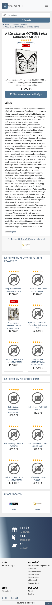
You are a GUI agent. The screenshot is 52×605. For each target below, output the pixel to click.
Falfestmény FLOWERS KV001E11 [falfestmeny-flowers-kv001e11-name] (37, 408)
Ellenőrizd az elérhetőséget (26, 94)
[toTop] (48, 603)
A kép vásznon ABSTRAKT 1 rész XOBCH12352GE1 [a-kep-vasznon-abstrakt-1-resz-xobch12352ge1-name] (14, 325)
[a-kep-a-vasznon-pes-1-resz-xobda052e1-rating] (13, 271)
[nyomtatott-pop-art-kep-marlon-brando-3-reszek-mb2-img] (37, 313)
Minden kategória (34, 571)
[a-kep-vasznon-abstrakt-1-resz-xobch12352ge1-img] (13, 314)
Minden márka (33, 574)
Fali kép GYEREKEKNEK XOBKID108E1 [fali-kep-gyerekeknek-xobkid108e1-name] (37, 444)
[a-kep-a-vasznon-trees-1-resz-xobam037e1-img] (37, 280)
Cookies (31, 594)
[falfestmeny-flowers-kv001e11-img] (37, 398)
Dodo (4, 598)
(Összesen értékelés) (26, 43)
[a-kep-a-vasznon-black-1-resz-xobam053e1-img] (13, 350)
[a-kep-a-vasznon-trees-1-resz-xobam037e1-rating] (37, 271)
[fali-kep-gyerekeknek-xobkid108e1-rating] (37, 426)
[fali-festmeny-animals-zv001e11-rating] (13, 426)
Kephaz (13, 232)
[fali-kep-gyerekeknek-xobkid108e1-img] (37, 435)
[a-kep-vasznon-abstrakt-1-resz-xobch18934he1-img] (37, 350)
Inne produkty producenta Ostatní (22, 379)
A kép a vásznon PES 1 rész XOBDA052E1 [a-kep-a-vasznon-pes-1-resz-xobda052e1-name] (14, 290)
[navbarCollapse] (46, 5)
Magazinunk (6, 591)
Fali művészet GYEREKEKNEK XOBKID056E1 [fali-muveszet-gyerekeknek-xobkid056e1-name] (14, 409)
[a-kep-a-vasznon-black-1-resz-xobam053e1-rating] (13, 342)
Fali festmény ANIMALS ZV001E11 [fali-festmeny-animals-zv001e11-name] (13, 444)
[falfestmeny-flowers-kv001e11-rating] (37, 389)
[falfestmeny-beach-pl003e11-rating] (37, 460)
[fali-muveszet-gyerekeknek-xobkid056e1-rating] (13, 389)
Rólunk (30, 591)
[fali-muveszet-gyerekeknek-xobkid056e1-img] (13, 398)
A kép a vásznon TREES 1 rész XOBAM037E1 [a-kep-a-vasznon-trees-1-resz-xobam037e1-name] (37, 290)
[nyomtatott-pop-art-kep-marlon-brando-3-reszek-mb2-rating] (37, 305)
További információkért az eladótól (26, 243)
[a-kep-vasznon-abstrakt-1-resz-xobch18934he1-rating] (37, 342)
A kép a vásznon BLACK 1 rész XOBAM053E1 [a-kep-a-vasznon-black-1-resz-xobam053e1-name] (13, 360)
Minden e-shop (33, 577)
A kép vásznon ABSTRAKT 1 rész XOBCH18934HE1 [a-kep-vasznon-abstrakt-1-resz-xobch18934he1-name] (38, 362)
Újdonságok (32, 580)
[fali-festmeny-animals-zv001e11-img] (13, 435)
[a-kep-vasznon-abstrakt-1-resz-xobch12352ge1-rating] (13, 305)
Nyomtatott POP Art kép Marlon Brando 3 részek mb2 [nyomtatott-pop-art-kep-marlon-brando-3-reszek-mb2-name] (37, 325)
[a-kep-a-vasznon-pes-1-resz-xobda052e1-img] (13, 280)
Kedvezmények (33, 583)
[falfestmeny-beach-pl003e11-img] (37, 468)
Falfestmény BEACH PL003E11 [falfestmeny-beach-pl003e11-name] (37, 478)
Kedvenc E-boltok (13, 494)
